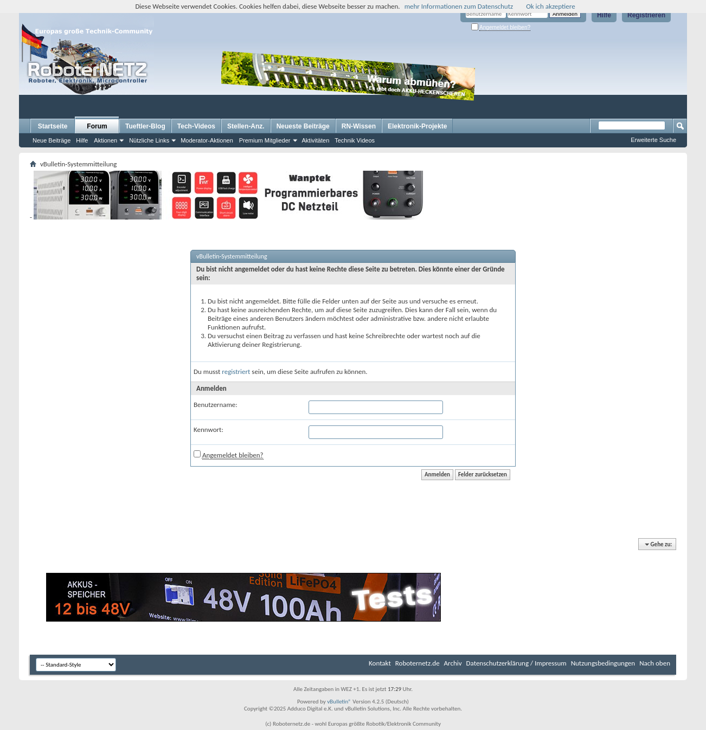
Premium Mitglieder (265, 140)
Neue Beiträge (51, 140)
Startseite (53, 126)
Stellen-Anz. (246, 126)
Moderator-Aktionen (207, 140)
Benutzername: (216, 404)
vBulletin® (339, 701)
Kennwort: (208, 429)
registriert (236, 371)
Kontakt (380, 663)
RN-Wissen (359, 126)
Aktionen (105, 140)
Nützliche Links (149, 140)
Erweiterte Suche (653, 140)
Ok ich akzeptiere (550, 6)
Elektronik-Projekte (417, 126)
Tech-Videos (196, 126)
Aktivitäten (316, 140)
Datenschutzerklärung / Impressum (516, 663)
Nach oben (654, 663)
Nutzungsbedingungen (603, 663)
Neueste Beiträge (303, 126)
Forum (97, 126)
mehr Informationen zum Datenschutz (459, 6)
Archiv (453, 663)
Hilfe (604, 15)
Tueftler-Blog (145, 126)
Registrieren (646, 15)
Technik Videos (355, 140)
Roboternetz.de (417, 663)
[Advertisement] (545, 84)
